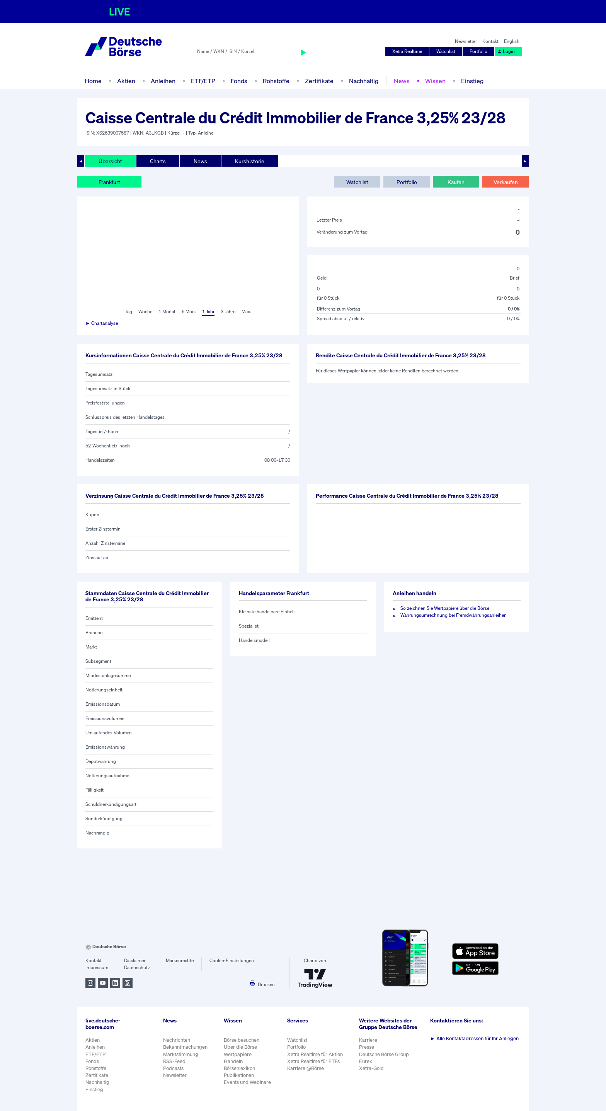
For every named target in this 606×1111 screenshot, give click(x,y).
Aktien (126, 81)
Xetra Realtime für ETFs (313, 1061)
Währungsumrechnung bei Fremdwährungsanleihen (453, 615)
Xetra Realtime (407, 51)
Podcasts (173, 1068)
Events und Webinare (247, 1082)
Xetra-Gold (371, 1068)
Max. (246, 311)
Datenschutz (137, 967)
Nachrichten (176, 1040)
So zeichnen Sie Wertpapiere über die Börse (444, 608)
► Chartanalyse (101, 323)
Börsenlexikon (239, 1068)
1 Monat (166, 311)
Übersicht (110, 161)
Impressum (96, 967)
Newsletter (466, 41)
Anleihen (163, 81)
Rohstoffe (276, 81)
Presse (366, 1047)
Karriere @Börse (305, 1068)
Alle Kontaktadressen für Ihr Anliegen (474, 1038)
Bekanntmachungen (185, 1047)
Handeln (233, 1061)
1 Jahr (208, 311)
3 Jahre (228, 311)
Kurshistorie (249, 161)
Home (93, 81)
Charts (158, 161)
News (402, 81)
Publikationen (239, 1075)
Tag (128, 311)
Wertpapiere (238, 1054)
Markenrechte (180, 960)
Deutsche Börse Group (384, 1054)
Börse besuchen (241, 1040)
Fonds (239, 81)
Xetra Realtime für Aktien (315, 1054)
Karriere (368, 1040)
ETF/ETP (203, 81)
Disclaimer (134, 960)
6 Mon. (189, 311)
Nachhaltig (363, 81)
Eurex (365, 1061)
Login (506, 51)
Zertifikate (319, 81)
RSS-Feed (174, 1061)
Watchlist (445, 51)
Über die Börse (240, 1047)
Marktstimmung (180, 1054)
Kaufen (456, 182)
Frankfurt (109, 182)
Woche (145, 311)
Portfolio (478, 51)
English (511, 41)
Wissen (435, 81)
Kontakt (490, 41)
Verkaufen (506, 182)
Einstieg (472, 81)
